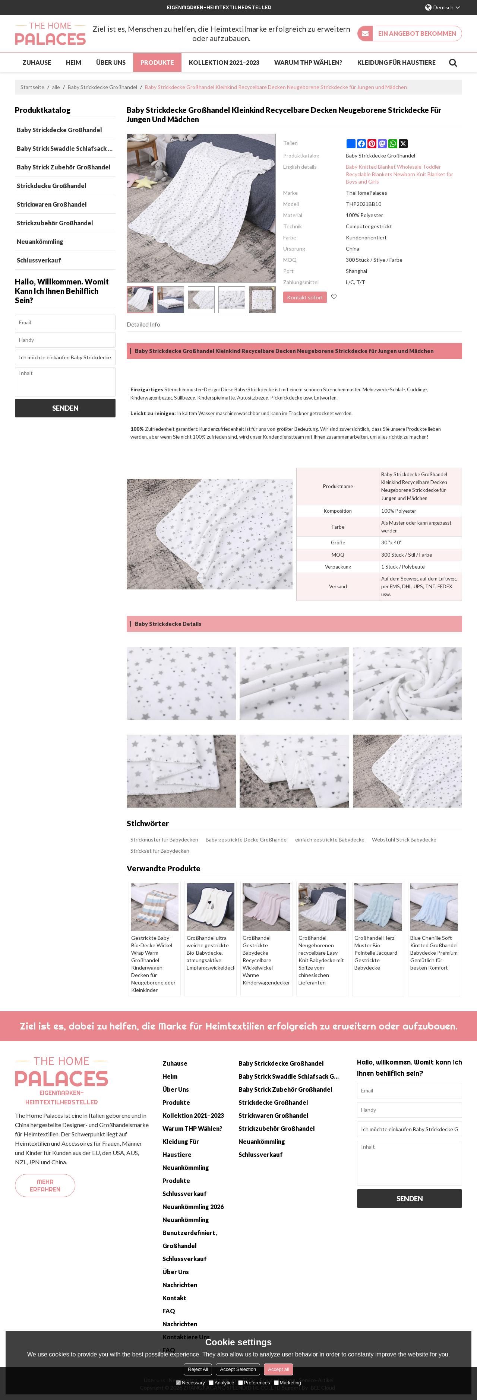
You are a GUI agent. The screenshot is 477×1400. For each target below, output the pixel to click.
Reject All (198, 1369)
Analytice (221, 1382)
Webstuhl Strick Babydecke (404, 839)
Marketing (287, 1382)
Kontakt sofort (304, 296)
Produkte (157, 62)
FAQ (168, 1310)
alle (56, 86)
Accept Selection (238, 1369)
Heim (73, 62)
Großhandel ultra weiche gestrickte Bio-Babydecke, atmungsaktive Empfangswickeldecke (210, 952)
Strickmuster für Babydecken (164, 839)
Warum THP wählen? (308, 62)
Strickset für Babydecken (159, 850)
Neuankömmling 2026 (193, 1205)
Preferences (254, 1382)
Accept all (278, 1369)
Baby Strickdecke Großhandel (102, 86)
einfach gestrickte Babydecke (329, 839)
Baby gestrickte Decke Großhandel (247, 839)
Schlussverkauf (184, 1192)
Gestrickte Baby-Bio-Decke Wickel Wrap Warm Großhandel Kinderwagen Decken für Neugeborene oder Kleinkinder (153, 963)
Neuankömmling (185, 1166)
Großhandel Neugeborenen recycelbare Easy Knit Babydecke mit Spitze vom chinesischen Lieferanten (321, 959)
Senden (65, 407)
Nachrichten (179, 1284)
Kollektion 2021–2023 (224, 62)
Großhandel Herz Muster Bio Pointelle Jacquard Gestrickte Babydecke (378, 948)
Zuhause (36, 62)
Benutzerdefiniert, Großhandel (189, 1238)
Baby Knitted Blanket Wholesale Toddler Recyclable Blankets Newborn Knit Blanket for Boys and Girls (399, 173)
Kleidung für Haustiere (396, 62)
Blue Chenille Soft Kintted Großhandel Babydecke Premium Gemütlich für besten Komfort (434, 952)
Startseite (32, 86)
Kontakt (174, 1297)
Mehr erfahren (45, 1184)
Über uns (111, 62)
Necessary (190, 1382)
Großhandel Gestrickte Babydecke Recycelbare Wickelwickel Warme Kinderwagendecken (266, 956)
